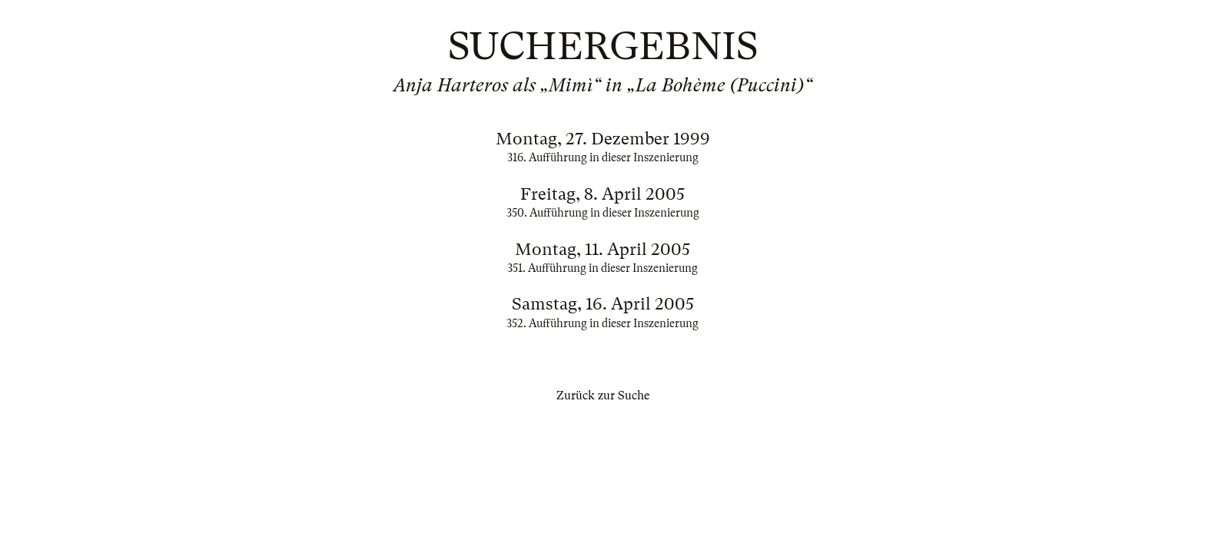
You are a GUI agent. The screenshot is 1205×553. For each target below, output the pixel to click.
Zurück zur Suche (602, 395)
